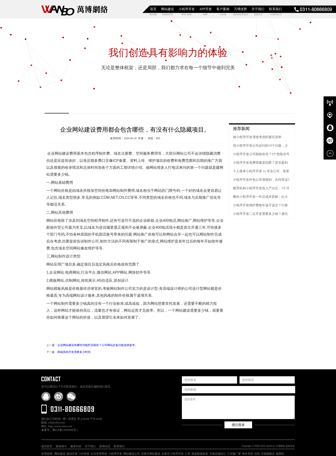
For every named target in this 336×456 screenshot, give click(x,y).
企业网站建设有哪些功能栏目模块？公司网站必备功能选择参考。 (97, 345)
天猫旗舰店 (268, 453)
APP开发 (205, 9)
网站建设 (167, 9)
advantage (238, 14)
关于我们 (257, 9)
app (205, 14)
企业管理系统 (99, 453)
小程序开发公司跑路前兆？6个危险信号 (261, 154)
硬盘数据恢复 (200, 453)
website (167, 14)
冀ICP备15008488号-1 (65, 430)
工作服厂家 (234, 453)
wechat (186, 14)
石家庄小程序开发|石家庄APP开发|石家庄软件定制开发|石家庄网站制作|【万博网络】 (74, 9)
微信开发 (72, 453)
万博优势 (240, 9)
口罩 (187, 453)
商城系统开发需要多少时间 (74, 352)
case (223, 14)
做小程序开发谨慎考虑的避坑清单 (257, 137)
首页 (153, 9)
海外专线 (247, 453)
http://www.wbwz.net (60, 426)
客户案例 (222, 9)
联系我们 (275, 9)
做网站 (280, 453)
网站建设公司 (131, 453)
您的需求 (238, 407)
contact (275, 14)
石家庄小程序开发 (173, 453)
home (153, 14)
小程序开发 (187, 9)
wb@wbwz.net (56, 422)
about (258, 14)
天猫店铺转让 (217, 453)
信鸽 (257, 453)
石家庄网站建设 (150, 453)
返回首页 (46, 446)
